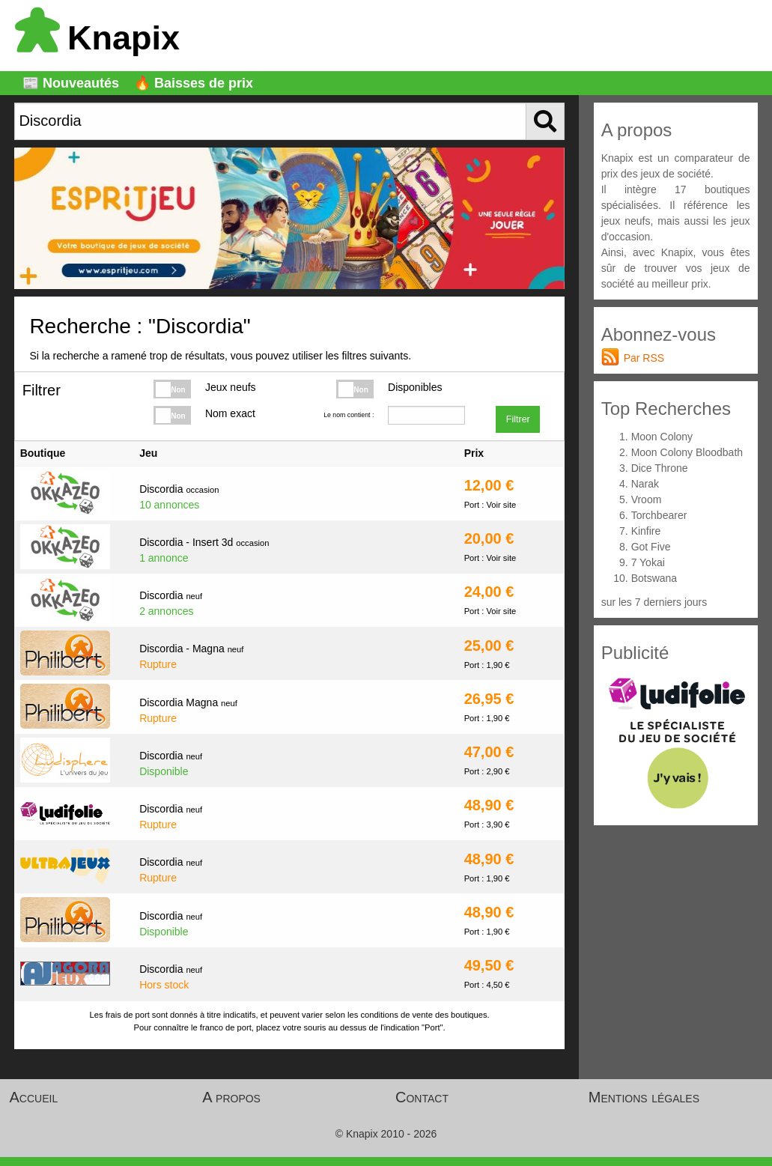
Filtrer (518, 419)
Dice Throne (659, 468)
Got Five (651, 547)
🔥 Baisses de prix (193, 83)
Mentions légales (644, 1097)
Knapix (97, 38)
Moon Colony (662, 437)
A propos (231, 1097)
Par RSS (644, 358)
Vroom (646, 499)
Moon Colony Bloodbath (687, 452)
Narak (645, 484)
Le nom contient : (348, 415)
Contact (422, 1097)
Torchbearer (659, 515)
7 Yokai (648, 562)
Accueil (34, 1097)
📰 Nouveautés (70, 83)
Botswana (654, 578)
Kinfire (646, 531)
